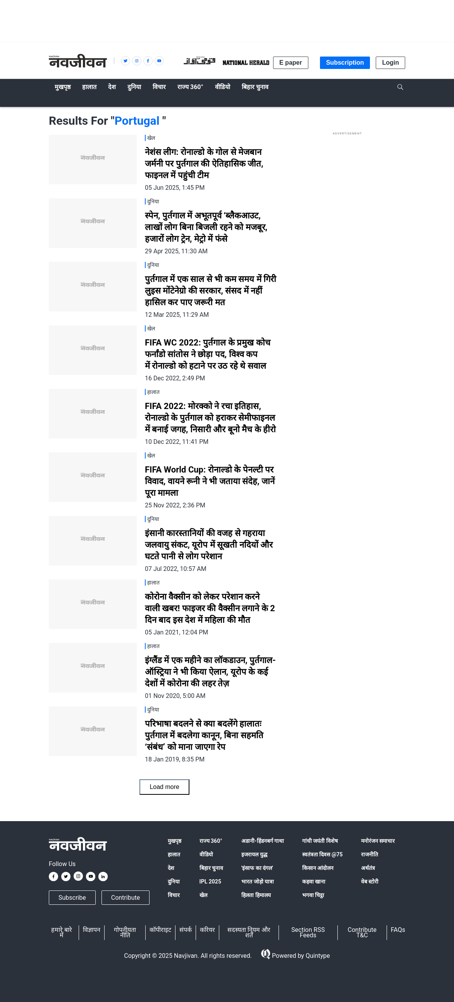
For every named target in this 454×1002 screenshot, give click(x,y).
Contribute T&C (362, 932)
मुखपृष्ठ (174, 841)
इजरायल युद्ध (254, 854)
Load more (164, 787)
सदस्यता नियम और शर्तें (248, 932)
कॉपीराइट (160, 929)
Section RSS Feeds (308, 932)
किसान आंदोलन (318, 868)
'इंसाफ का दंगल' (257, 868)
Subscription (345, 62)
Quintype (317, 955)
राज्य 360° (210, 841)
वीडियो (206, 854)
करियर (207, 929)
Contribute (125, 897)
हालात (174, 854)
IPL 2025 (210, 881)
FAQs (398, 929)
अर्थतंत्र (368, 868)
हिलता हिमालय (255, 895)
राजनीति (369, 854)
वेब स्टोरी (369, 881)
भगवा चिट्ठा (313, 895)
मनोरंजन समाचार (378, 841)
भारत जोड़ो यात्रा (257, 881)
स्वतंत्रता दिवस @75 (322, 854)
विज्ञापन (91, 929)
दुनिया (174, 881)
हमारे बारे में (61, 932)
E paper (290, 62)
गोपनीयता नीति (125, 932)
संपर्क (185, 929)
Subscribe (72, 897)
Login (390, 62)
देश (171, 868)
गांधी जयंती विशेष (320, 841)
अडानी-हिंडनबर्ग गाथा (262, 841)
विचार (174, 895)
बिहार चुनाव (211, 868)
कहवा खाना (313, 881)
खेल (203, 895)
